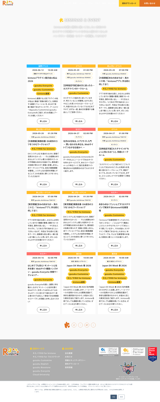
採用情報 (69, 367)
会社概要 (69, 353)
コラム (90, 3)
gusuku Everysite (41, 371)
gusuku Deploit (41, 364)
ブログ (97, 3)
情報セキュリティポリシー (75, 360)
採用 (104, 3)
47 (87, 325)
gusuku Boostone (42, 367)
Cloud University (41, 374)
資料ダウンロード (129, 3)
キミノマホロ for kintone (44, 353)
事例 (75, 3)
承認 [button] (113, 397)
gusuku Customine (42, 360)
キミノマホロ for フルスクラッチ (46, 357)
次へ (93, 325)
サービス (67, 3)
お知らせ (68, 357)
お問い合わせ (149, 3)
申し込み (43, 121)
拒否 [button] (121, 397)
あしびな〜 (112, 3)
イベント (82, 3)
